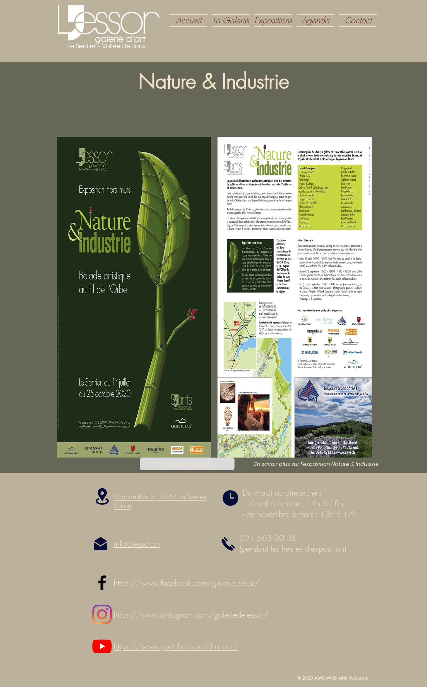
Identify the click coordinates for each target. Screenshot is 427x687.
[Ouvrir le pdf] (187, 464)
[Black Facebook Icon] (102, 582)
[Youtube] (102, 646)
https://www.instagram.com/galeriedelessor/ (191, 614)
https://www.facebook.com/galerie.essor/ (186, 583)
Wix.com (358, 678)
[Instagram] (102, 614)
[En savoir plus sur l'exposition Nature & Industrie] (316, 464)
